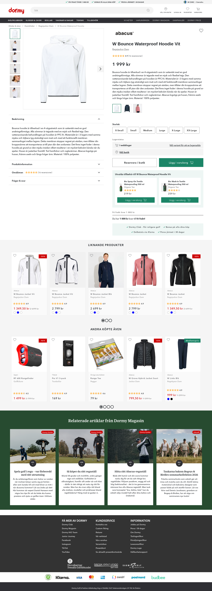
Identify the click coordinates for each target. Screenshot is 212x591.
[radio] (116, 108)
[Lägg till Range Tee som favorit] (91, 339)
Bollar (48, 20)
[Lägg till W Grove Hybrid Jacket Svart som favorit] (130, 339)
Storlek (116, 124)
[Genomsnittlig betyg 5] (130, 190)
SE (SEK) (193, 2)
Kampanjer (178, 20)
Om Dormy (135, 534)
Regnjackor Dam (46, 26)
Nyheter (128, 20)
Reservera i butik (134, 162)
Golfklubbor (15, 20)
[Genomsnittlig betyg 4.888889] (173, 390)
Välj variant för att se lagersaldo (185, 145)
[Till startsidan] (16, 11)
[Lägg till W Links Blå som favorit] (168, 339)
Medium (147, 130)
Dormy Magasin (161, 20)
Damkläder (30, 26)
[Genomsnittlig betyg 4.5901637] (96, 393)
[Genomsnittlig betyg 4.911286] (58, 393)
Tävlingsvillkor (136, 538)
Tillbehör (92, 20)
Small (133, 130)
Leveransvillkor (137, 546)
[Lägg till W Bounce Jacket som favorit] (130, 255)
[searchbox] (86, 10)
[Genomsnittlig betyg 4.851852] (19, 303)
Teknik (80, 20)
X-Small (119, 130)
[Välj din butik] (166, 9)
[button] (177, 9)
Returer (99, 534)
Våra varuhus (101, 542)
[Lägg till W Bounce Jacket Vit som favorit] (14, 255)
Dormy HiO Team (69, 534)
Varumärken (142, 20)
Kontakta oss (101, 526)
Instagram (66, 546)
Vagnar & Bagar (64, 20)
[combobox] (92, 10)
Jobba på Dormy (138, 526)
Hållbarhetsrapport (138, 554)
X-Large (176, 130)
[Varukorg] (198, 10)
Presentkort (101, 550)
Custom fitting (102, 530)
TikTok (65, 550)
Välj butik (122, 152)
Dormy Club (67, 526)
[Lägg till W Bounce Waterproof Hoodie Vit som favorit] (201, 30)
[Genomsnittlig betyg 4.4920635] (19, 393)
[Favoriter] (188, 10)
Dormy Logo (136, 550)
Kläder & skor (34, 20)
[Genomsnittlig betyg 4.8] (134, 393)
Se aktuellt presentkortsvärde (109, 554)
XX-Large (192, 130)
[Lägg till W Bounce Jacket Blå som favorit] (91, 255)
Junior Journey (68, 538)
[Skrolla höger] (100, 69)
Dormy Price (194, 20)
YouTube (66, 554)
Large (162, 130)
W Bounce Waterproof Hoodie (70, 26)
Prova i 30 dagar (137, 530)
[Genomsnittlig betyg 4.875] (31, 172)
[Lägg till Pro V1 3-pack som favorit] (53, 339)
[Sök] (148, 10)
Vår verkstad (101, 538)
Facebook (66, 542)
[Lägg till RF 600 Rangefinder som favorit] (14, 339)
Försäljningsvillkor (138, 542)
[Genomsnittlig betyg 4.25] (174, 190)
